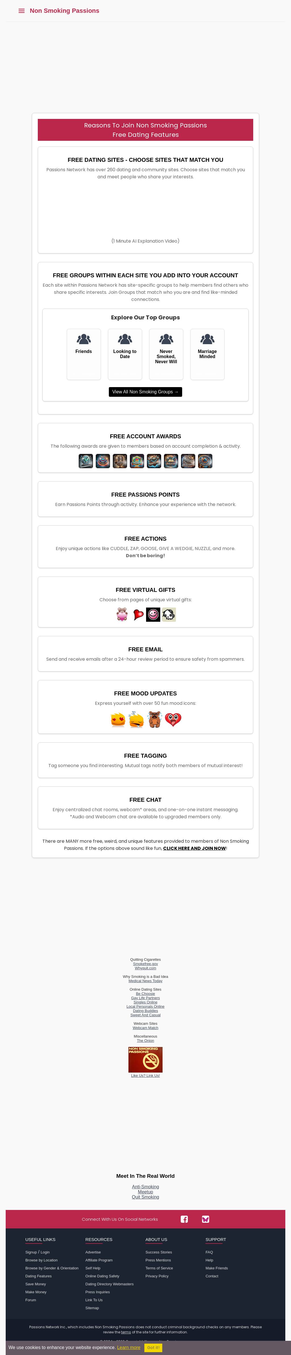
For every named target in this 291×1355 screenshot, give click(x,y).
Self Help (93, 1268)
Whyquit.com (145, 968)
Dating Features (38, 1276)
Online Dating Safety (102, 1276)
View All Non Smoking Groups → (145, 391)
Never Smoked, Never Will (166, 356)
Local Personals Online (145, 1006)
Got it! (153, 1347)
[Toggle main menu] (22, 11)
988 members (125, 374)
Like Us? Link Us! (145, 1073)
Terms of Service (159, 1268)
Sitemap (92, 1308)
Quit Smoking (145, 1197)
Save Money (35, 1284)
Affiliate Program (99, 1260)
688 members (207, 374)
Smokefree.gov (145, 964)
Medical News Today (146, 981)
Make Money (35, 1292)
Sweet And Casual (145, 1015)
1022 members (83, 374)
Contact (211, 1276)
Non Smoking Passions (64, 10)
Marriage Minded (207, 354)
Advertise (93, 1252)
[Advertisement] (145, 64)
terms (126, 1332)
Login (45, 1252)
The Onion (145, 1040)
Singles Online (145, 1002)
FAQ (209, 1252)
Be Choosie (145, 994)
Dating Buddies (145, 1011)
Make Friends (216, 1268)
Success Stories (159, 1252)
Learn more (128, 1347)
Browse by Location (41, 1260)
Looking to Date (125, 354)
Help (209, 1260)
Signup (31, 1252)
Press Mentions (158, 1260)
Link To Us (94, 1300)
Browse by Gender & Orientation (51, 1268)
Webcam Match (145, 1028)
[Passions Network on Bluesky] (205, 1219)
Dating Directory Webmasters (110, 1284)
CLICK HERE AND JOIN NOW (194, 848)
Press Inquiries (98, 1292)
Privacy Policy (157, 1276)
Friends (84, 351)
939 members (166, 374)
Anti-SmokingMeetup (145, 1189)
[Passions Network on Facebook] (184, 1219)
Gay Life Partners (145, 998)
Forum (30, 1300)
